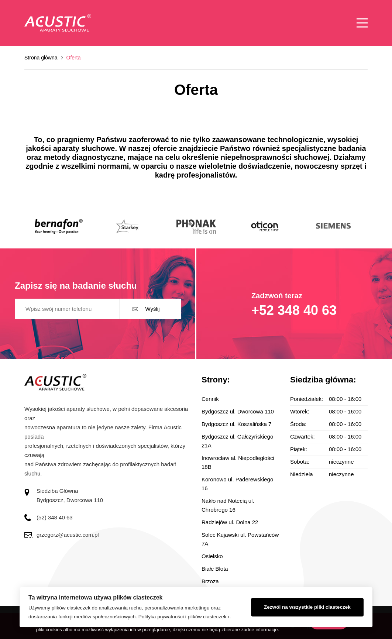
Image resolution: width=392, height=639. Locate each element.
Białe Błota (215, 569)
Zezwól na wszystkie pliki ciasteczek (307, 607)
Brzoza (210, 581)
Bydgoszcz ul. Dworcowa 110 (238, 411)
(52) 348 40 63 (55, 517)
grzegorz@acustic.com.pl (68, 535)
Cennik (210, 399)
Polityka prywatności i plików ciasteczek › (184, 616)
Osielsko (212, 556)
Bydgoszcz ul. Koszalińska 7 (236, 424)
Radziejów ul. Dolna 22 (230, 522)
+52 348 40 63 (294, 310)
